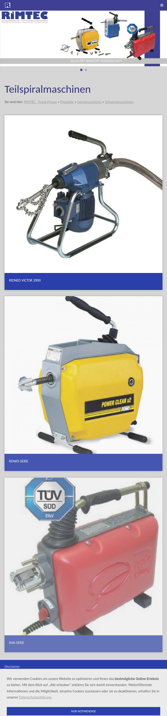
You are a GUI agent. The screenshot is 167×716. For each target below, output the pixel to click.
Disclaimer (12, 666)
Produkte (67, 102)
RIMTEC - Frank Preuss (40, 102)
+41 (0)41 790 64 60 (135, 700)
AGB (8, 672)
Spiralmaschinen (89, 102)
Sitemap (11, 683)
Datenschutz (14, 688)
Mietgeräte (13, 677)
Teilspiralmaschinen (119, 102)
